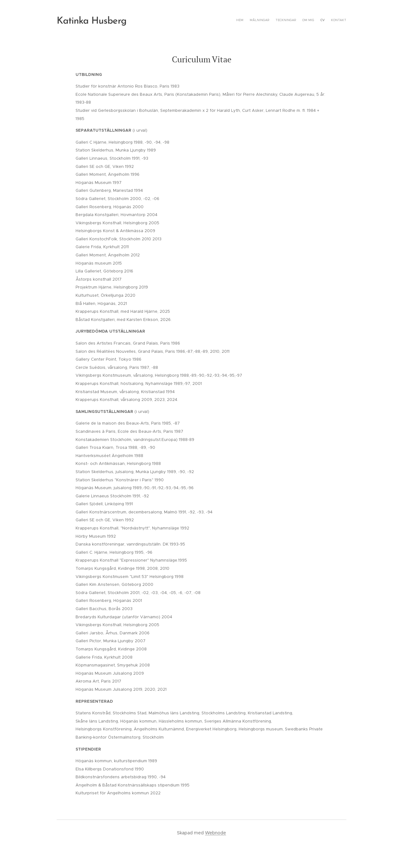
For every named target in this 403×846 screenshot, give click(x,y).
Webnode (215, 833)
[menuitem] (315, 20)
